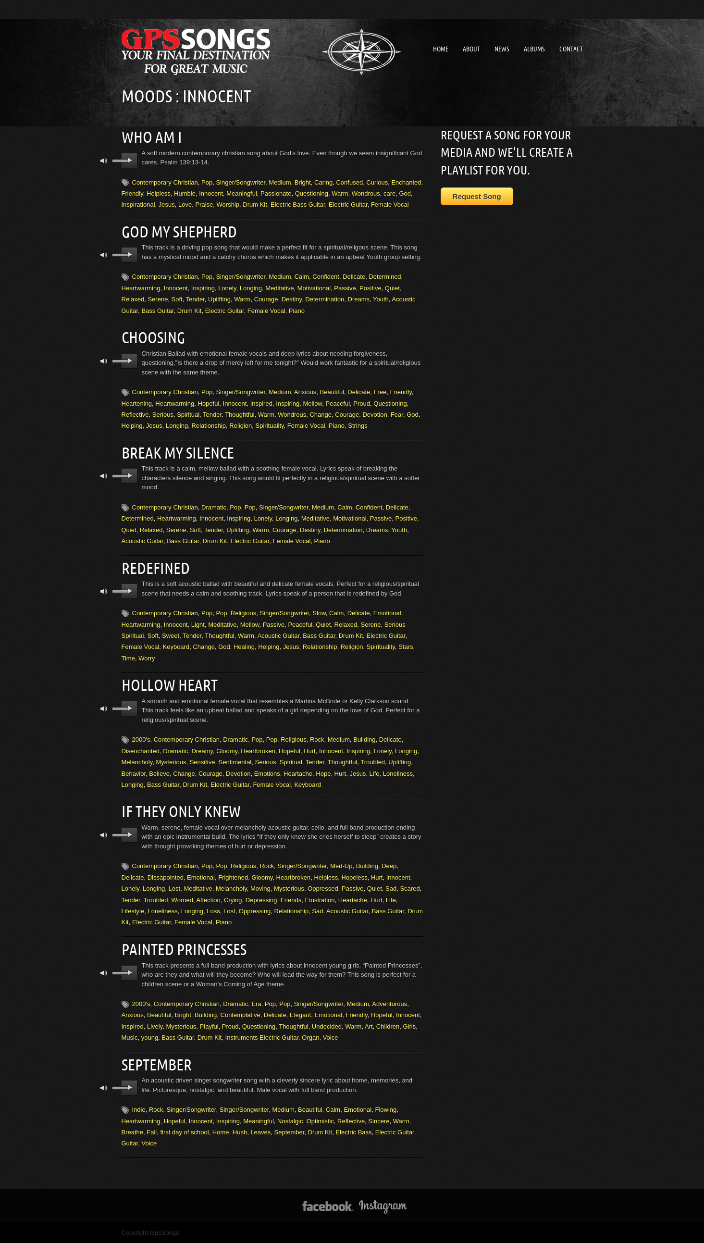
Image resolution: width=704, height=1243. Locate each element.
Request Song (477, 196)
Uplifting (219, 299)
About (471, 49)
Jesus (167, 204)
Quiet (392, 288)
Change (320, 414)
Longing (251, 288)
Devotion (374, 414)
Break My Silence (178, 452)
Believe (159, 773)
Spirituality (270, 425)
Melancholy (137, 762)
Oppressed (323, 888)
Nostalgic (290, 1121)
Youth (381, 299)
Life (375, 773)
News (501, 49)
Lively (154, 1026)
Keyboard (176, 646)
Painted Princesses (184, 949)
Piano (297, 310)
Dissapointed (166, 877)
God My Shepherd (179, 231)
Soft (177, 299)
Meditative (279, 288)
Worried (182, 900)
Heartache (298, 773)
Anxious (305, 392)
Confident (325, 276)
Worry (146, 658)
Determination (324, 299)
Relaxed (133, 299)
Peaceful (338, 403)
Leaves (260, 1132)
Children (387, 1026)
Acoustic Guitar (142, 541)
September (157, 1064)
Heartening (137, 403)
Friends (291, 900)
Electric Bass (353, 1132)
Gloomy (226, 751)
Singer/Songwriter (240, 182)
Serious (162, 414)
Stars (405, 646)
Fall (152, 1132)
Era (256, 1003)
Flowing (385, 1109)
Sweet (170, 635)
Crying (233, 900)
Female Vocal (390, 204)
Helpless (159, 193)
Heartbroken (258, 751)
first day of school (184, 1132)
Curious (377, 182)
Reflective (135, 414)
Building (364, 739)
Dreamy (202, 751)
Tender (195, 299)
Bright (303, 182)
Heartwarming (141, 288)
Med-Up (341, 866)
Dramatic (213, 507)
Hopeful (209, 403)
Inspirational (138, 204)
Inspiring (203, 288)
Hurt (310, 751)
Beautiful (332, 392)
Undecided (327, 1026)
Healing (244, 646)
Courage (266, 299)
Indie (139, 1109)
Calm (302, 276)
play (129, 160)
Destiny (292, 299)
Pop (206, 182)
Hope (323, 773)
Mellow (312, 403)
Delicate (354, 276)
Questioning (311, 193)
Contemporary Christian (165, 182)
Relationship (209, 425)
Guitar (130, 1143)
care (389, 193)
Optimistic (320, 1121)
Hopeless (354, 877)
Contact (571, 49)
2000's (141, 739)
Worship (228, 204)
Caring (323, 182)
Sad (390, 888)
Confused (349, 182)
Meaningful (241, 193)
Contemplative (240, 1015)
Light (198, 624)
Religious (243, 613)
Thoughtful (239, 414)
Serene (158, 299)
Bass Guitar (157, 310)
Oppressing (255, 911)
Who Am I (152, 137)
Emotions (267, 773)
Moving (260, 888)
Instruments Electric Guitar (261, 1037)
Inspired (261, 403)
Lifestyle (133, 911)
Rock (317, 739)
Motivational (314, 288)
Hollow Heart (170, 685)
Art (369, 1026)
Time (128, 658)
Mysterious (171, 762)
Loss (213, 911)
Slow (318, 613)
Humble (185, 193)
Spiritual (188, 414)
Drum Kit (255, 204)
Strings (357, 425)
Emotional (387, 613)
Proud (361, 403)
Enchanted (406, 182)
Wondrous (366, 193)
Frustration (319, 900)
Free (380, 392)
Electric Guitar (348, 204)
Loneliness (398, 773)
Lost (175, 888)
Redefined (156, 568)
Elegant (300, 1015)
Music (130, 1037)
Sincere (378, 1121)
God (405, 193)
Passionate (275, 193)
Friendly (132, 193)
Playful (209, 1026)
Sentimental (235, 762)
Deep (389, 866)
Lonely (227, 288)
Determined (385, 276)
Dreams (359, 299)
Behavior (134, 773)
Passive (345, 288)
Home (440, 49)
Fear (397, 414)
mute (104, 161)
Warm (340, 193)
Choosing (153, 337)
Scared (410, 888)
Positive (370, 288)
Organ (310, 1037)
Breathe (133, 1132)
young (149, 1037)
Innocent (211, 193)
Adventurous (389, 1003)
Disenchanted (141, 751)
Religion (240, 425)
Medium (280, 182)
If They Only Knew (181, 811)
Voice (330, 1037)
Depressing (261, 900)
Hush (240, 1132)
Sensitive (202, 762)
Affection (208, 900)
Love (185, 204)
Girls (409, 1026)
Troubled (372, 762)
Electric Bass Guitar (298, 204)
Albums (534, 49)
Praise (204, 204)
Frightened (233, 877)
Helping (132, 425)
